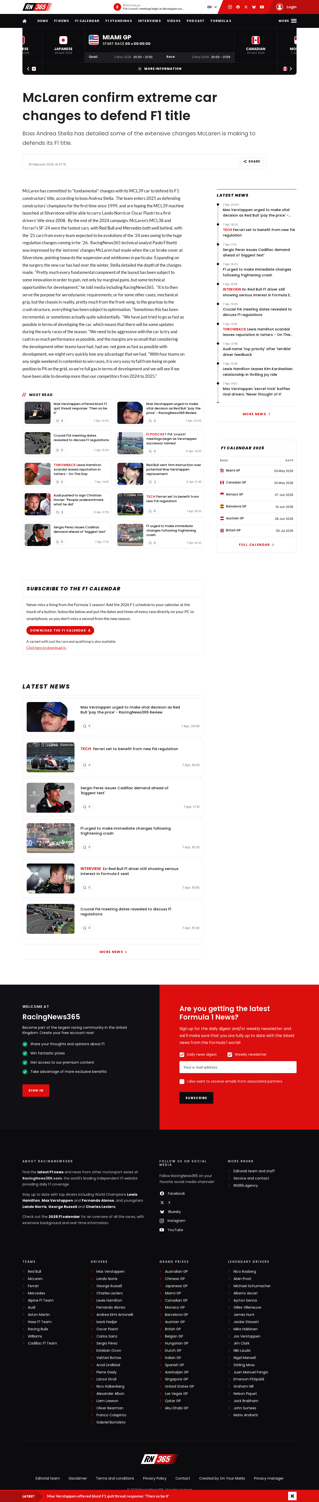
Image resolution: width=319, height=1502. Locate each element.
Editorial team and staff (254, 1171)
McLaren (35, 1279)
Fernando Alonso (98, 1200)
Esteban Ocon (108, 1350)
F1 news (61, 21)
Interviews (149, 21)
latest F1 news (50, 1172)
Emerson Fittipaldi (249, 1379)
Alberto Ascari (245, 1293)
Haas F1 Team (40, 1322)
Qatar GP (173, 1401)
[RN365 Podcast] (149, 7)
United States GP (179, 1386)
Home (42, 21)
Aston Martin (39, 1315)
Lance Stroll (106, 1379)
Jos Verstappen (247, 1336)
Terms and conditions (115, 1478)
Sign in (35, 1090)
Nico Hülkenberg (110, 1386)
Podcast (196, 21)
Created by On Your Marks (222, 1478)
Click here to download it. (46, 647)
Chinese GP (175, 1279)
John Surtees (245, 1408)
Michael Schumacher (252, 1286)
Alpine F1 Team (41, 1300)
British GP (173, 1329)
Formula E (221, 21)
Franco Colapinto (111, 1415)
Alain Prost (242, 1279)
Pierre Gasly (106, 1372)
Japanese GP (176, 1286)
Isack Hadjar (106, 1322)
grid (63, 368)
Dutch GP (173, 1350)
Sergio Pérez (107, 1343)
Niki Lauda (242, 1350)
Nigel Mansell (245, 1358)
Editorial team (48, 1478)
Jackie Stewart (246, 1322)
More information (159, 68)
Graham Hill (243, 1386)
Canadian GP (176, 1300)
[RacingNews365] (159, 1459)
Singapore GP (176, 1379)
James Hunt (244, 1315)
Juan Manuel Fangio (251, 1372)
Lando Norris (34, 1206)
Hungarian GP (176, 1343)
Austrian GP (175, 1322)
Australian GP (176, 1271)
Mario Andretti (246, 1415)
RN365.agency (246, 1186)
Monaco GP (175, 1307)
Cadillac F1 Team (42, 1343)
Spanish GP (174, 1365)
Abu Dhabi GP (176, 1408)
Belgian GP (174, 1336)
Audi (31, 1307)
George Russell (62, 1206)
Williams (35, 1336)
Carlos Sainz (106, 1336)
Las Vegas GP (176, 1394)
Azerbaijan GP (177, 1372)
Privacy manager (269, 1478)
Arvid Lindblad (108, 1365)
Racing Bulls (38, 1329)
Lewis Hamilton (109, 1300)
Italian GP (173, 1358)
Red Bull (106, 227)
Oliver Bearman (109, 1408)
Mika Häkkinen (246, 1329)
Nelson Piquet (245, 1394)
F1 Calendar (87, 21)
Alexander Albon (110, 1394)
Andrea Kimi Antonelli (114, 1315)
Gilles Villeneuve (247, 1307)
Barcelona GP (176, 1315)
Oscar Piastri (107, 1329)
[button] (63, 45)
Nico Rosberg (245, 1271)
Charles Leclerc (100, 1206)
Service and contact (251, 1178)
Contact (182, 1478)
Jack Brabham (246, 1401)
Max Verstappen (57, 1200)
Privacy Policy (154, 1478)
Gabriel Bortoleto (111, 1422)
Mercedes (132, 227)
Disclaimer (78, 1478)
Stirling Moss (244, 1365)
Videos (174, 21)
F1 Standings (118, 21)
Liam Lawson (107, 1401)
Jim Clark (241, 1343)
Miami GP (173, 1293)
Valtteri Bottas (108, 1358)
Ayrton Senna (245, 1300)
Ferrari (33, 1286)
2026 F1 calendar (64, 1216)
